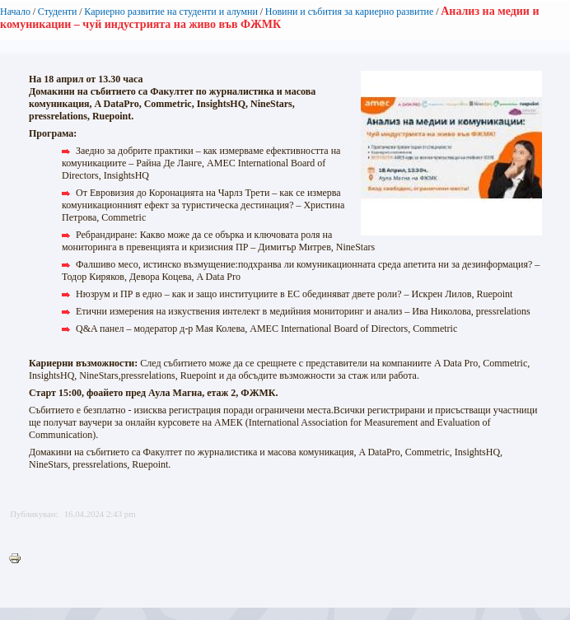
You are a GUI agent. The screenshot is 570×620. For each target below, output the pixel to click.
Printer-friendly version (19, 559)
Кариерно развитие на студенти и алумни (171, 11)
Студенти (57, 11)
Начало (15, 11)
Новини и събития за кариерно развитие (349, 11)
